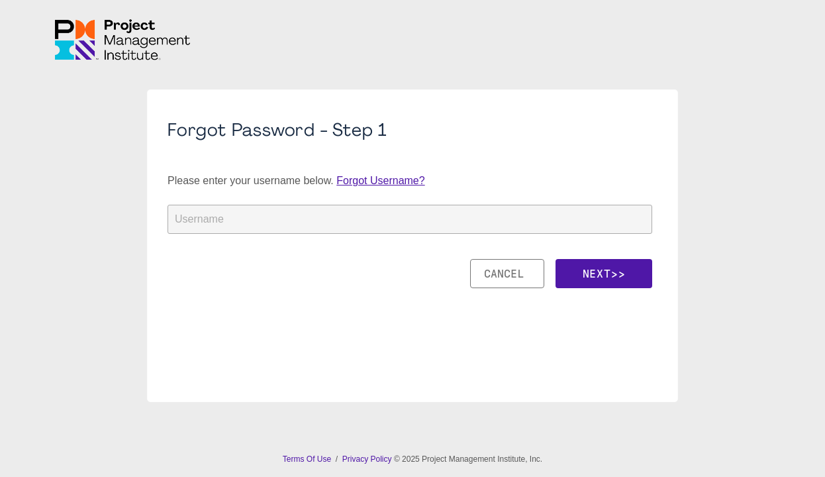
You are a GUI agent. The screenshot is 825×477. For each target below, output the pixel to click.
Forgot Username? (380, 180)
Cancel (507, 273)
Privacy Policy (367, 459)
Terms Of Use (308, 459)
